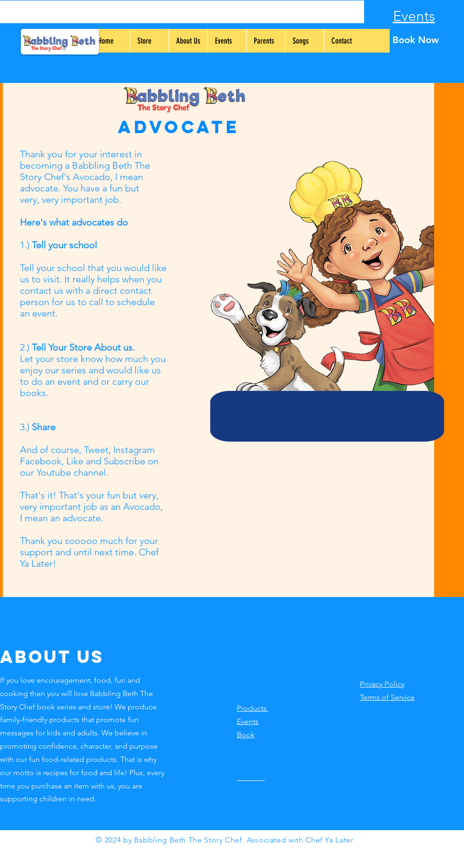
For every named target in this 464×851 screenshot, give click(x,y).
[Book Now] (415, 39)
